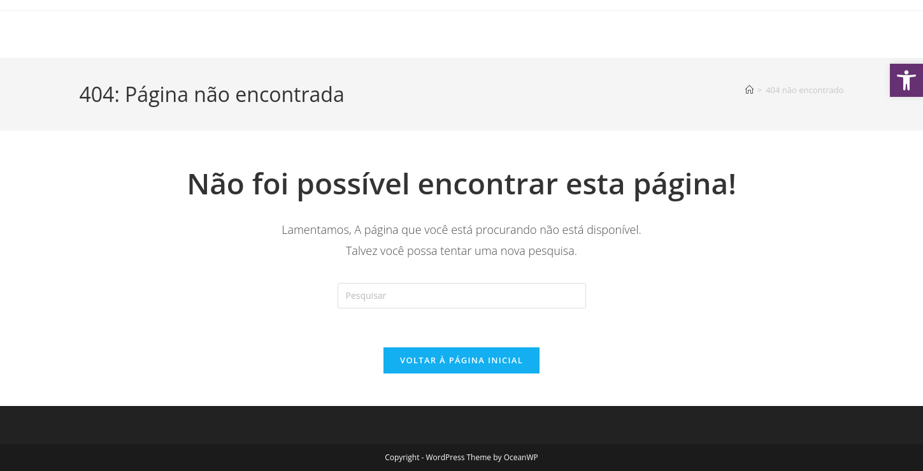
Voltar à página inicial (461, 360)
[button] (906, 80)
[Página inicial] (749, 90)
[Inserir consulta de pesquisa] (462, 295)
